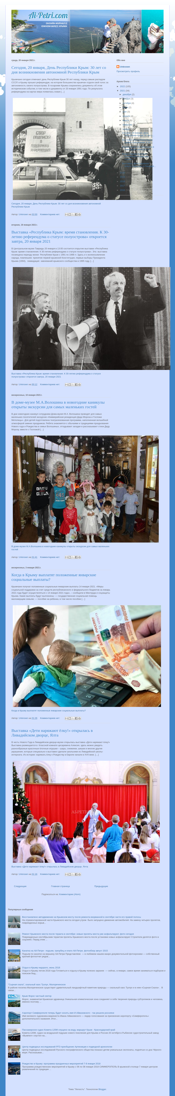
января (127, 129)
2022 (123, 86)
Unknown (125, 66)
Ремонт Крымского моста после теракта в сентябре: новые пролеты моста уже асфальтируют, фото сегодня (78, 934)
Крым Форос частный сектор (36, 996)
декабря (127, 94)
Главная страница (60, 886)
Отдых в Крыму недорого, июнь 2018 (41, 967)
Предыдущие (101, 886)
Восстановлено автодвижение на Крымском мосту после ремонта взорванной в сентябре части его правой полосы (81, 917)
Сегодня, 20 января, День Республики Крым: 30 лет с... (138, 134)
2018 (123, 181)
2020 (123, 172)
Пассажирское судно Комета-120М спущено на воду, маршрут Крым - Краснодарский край (68, 1030)
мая (125, 111)
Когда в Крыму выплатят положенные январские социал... (135, 156)
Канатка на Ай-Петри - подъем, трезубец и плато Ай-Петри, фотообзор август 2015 (65, 950)
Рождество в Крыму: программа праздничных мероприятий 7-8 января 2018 (61, 1063)
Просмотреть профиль (128, 71)
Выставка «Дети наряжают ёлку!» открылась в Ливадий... (139, 164)
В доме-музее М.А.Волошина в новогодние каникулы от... (138, 148)
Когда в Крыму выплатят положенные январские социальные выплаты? (48, 710)
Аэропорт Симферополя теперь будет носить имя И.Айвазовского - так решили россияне (68, 1013)
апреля (127, 116)
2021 (123, 90)
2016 (123, 190)
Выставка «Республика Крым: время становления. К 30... (137, 141)
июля (126, 107)
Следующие (20, 886)
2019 (123, 177)
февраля (128, 124)
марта (126, 120)
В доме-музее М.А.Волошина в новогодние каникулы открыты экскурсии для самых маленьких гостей (58, 404)
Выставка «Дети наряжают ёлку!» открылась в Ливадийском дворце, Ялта (52, 732)
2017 (123, 185)
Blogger (102, 1089)
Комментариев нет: (50, 214)
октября (127, 103)
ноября (127, 98)
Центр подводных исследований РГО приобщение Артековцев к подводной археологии (67, 1046)
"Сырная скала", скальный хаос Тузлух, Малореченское (37, 984)
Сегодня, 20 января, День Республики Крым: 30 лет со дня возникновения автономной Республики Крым (58, 69)
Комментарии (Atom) (69, 894)
